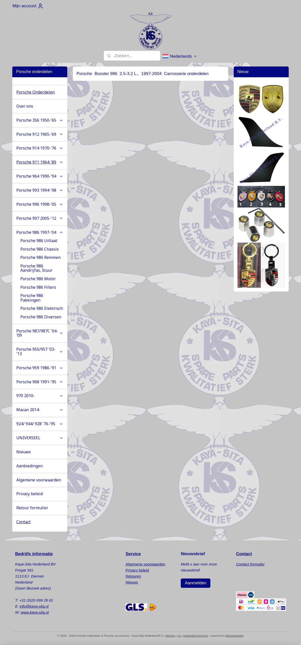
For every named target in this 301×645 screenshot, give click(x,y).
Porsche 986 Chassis (39, 249)
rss (179, 635)
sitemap (170, 635)
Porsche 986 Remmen (40, 257)
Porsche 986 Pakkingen (31, 298)
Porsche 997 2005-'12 (39, 218)
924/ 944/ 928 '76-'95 (39, 423)
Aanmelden (195, 583)
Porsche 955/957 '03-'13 (39, 351)
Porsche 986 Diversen (40, 317)
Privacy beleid (29, 493)
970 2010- (39, 395)
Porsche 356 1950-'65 (39, 120)
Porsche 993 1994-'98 (39, 190)
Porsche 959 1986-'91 (39, 368)
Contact (23, 522)
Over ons (24, 106)
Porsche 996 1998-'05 (39, 204)
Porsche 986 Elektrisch (41, 308)
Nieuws (23, 452)
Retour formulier (32, 508)
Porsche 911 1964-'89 (39, 162)
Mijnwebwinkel (235, 635)
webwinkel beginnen (195, 635)
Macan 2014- (39, 409)
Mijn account (27, 6)
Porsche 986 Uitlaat (38, 240)
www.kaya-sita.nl (35, 612)
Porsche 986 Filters (38, 287)
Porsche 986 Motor (38, 278)
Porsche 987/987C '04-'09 (39, 333)
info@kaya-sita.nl (34, 606)
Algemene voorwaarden (38, 480)
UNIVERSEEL (39, 438)
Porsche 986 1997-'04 (39, 232)
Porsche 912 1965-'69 (39, 134)
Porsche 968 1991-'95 (39, 382)
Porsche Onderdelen (35, 92)
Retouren (133, 576)
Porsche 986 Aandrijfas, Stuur (36, 268)
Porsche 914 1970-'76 (39, 148)
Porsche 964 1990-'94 (39, 176)
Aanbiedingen (29, 466)
